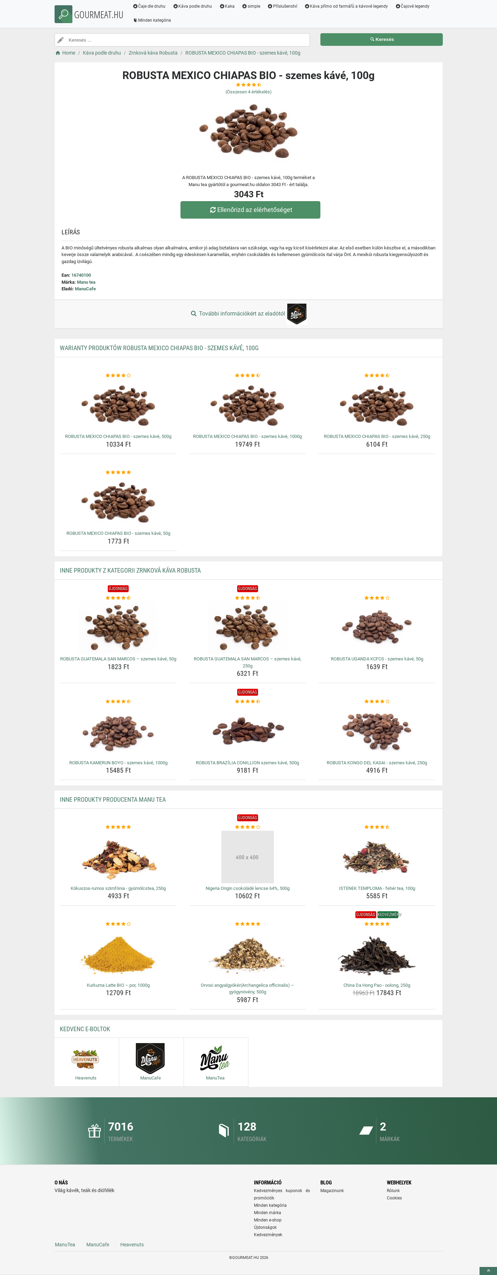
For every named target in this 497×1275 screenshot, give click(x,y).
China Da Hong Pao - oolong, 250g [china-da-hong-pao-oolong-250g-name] (376, 985)
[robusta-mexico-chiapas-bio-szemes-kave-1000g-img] (248, 405)
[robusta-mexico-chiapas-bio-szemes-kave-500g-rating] (118, 375)
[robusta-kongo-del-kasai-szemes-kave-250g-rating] (377, 701)
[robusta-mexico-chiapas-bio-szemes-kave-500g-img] (118, 405)
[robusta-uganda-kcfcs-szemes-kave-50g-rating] (377, 598)
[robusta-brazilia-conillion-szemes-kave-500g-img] (248, 731)
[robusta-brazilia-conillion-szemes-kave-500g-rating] (248, 701)
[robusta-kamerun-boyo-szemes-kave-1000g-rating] (118, 701)
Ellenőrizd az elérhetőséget (250, 209)
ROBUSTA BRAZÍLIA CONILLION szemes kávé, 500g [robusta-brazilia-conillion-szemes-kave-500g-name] (247, 762)
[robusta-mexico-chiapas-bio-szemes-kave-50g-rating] (118, 472)
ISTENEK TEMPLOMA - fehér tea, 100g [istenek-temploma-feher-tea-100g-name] (377, 888)
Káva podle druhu (192, 6)
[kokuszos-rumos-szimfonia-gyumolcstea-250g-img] (118, 857)
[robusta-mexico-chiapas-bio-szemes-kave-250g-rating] (377, 375)
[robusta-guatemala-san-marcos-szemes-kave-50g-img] (118, 627)
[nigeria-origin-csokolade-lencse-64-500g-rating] (248, 827)
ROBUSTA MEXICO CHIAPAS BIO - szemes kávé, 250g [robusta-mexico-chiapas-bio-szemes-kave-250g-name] (377, 436)
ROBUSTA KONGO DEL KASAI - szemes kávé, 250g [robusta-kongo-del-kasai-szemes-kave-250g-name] (377, 762)
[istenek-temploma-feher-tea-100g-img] (377, 857)
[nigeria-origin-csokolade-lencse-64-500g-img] (248, 857)
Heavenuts (132, 1244)
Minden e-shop (268, 1220)
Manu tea (86, 282)
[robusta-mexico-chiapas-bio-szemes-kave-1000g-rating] (248, 375)
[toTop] (488, 1271)
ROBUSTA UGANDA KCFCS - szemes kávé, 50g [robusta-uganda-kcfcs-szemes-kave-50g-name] (377, 658)
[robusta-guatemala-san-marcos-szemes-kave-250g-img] (248, 627)
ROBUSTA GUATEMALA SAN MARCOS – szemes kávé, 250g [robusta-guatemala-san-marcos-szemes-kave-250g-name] (247, 662)
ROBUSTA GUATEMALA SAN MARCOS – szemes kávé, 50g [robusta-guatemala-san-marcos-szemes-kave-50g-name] (118, 658)
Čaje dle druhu (149, 6)
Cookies (394, 1198)
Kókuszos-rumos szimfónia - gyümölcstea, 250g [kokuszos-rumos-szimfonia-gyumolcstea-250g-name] (118, 888)
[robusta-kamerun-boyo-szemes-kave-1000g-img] (118, 731)
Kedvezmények (268, 1234)
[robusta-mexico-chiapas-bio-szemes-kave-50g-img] (118, 502)
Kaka (227, 6)
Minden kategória (152, 20)
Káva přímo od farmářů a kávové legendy (346, 6)
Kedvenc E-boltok (85, 1029)
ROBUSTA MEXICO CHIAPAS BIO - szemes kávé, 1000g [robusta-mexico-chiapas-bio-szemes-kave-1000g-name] (247, 436)
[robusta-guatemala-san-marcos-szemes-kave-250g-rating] (248, 598)
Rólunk (393, 1190)
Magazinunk (332, 1190)
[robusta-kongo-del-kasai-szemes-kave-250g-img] (377, 731)
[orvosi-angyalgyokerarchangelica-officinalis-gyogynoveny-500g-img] (248, 954)
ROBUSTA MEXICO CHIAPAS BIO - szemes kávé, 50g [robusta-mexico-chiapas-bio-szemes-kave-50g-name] (118, 533)
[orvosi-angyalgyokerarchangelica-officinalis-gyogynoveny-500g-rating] (248, 924)
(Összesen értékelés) (249, 91)
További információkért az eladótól (248, 314)
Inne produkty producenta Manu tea (113, 799)
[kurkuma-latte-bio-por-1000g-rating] (118, 924)
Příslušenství (283, 6)
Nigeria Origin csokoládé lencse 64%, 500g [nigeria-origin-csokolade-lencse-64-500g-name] (248, 888)
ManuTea (65, 1244)
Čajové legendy (412, 6)
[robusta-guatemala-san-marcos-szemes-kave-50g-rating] (118, 598)
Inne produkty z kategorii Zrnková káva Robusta (130, 570)
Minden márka (267, 1212)
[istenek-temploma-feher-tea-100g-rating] (377, 827)
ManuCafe (85, 288)
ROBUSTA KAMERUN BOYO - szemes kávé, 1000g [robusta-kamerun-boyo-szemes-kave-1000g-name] (118, 762)
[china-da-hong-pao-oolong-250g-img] (377, 954)
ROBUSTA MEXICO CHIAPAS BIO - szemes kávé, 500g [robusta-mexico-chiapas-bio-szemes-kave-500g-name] (118, 436)
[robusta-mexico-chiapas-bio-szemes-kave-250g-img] (377, 405)
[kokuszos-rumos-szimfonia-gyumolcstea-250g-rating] (118, 827)
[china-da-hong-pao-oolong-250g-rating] (377, 924)
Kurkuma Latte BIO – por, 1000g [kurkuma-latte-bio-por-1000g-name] (118, 985)
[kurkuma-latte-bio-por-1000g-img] (118, 954)
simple (251, 6)
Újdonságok (265, 1227)
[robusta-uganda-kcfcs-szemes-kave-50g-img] (377, 627)
